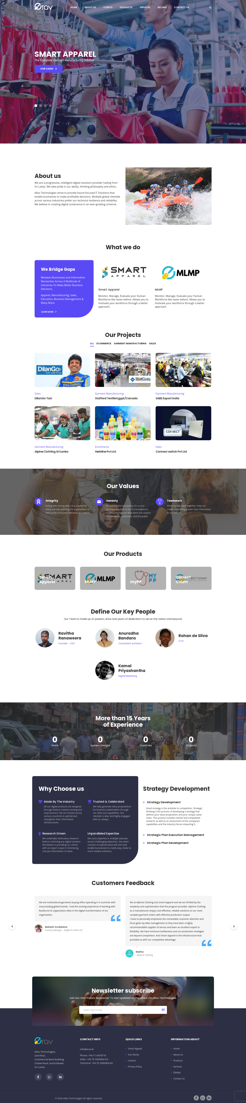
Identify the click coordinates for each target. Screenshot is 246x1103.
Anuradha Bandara (128, 636)
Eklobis (162, 7)
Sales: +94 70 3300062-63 (94, 1059)
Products (126, 7)
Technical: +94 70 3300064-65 (96, 1063)
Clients (107, 7)
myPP (135, 581)
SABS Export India (167, 398)
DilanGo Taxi (43, 398)
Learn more (49, 312)
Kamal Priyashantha (131, 668)
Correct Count (183, 579)
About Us (90, 7)
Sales (152, 343)
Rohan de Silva (193, 635)
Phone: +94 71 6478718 (93, 1055)
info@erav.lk (87, 1049)
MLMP (159, 289)
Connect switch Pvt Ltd (171, 452)
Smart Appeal (135, 1048)
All (92, 343)
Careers (132, 1060)
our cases (48, 75)
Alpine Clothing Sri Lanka (51, 452)
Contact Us (181, 7)
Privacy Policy (135, 1066)
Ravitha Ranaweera (70, 636)
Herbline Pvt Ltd (105, 452)
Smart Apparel (108, 289)
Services (145, 7)
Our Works (133, 1054)
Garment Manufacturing (130, 343)
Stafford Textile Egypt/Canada (116, 398)
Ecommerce (103, 343)
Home (73, 7)
